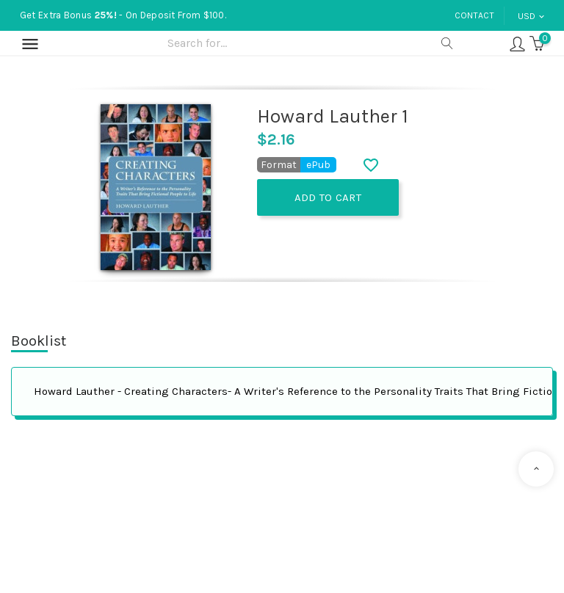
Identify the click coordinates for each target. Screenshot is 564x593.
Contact (474, 15)
